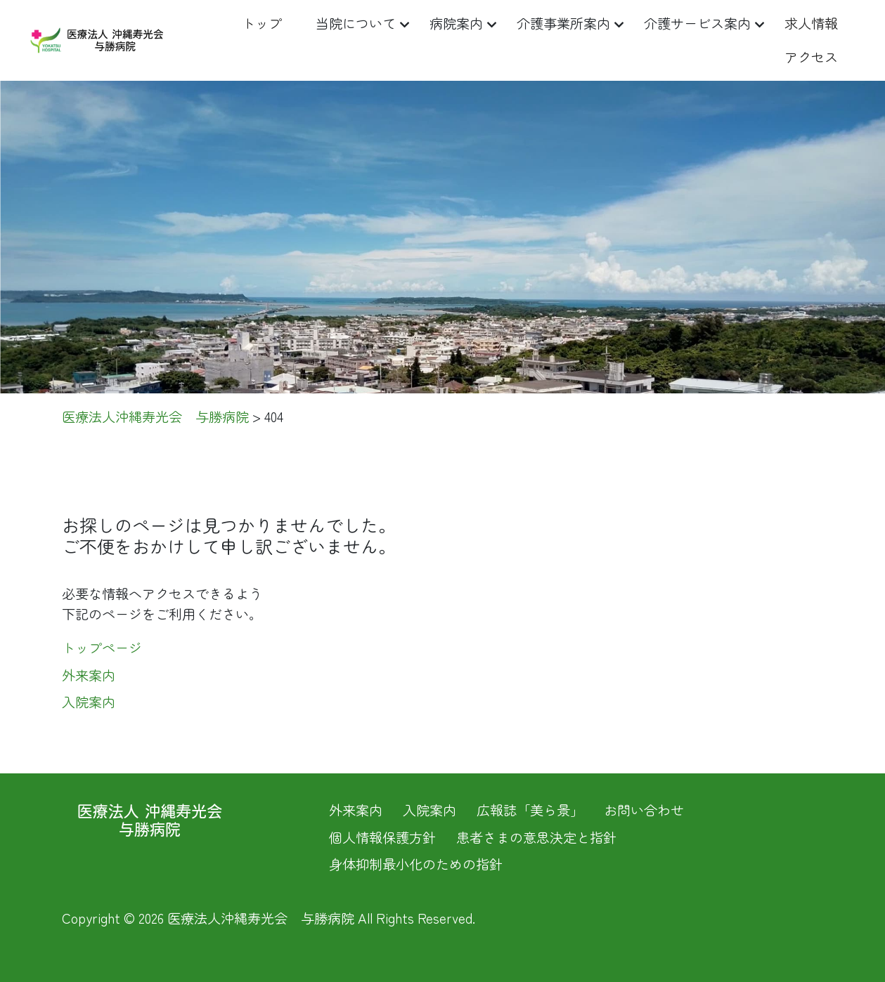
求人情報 (811, 23)
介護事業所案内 (563, 23)
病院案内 (456, 23)
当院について (356, 23)
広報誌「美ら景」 (530, 810)
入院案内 (88, 702)
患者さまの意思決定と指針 (536, 837)
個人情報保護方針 (382, 837)
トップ (262, 23)
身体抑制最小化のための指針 (416, 864)
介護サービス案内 (697, 23)
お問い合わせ (644, 810)
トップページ (102, 647)
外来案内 (88, 675)
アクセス (811, 57)
